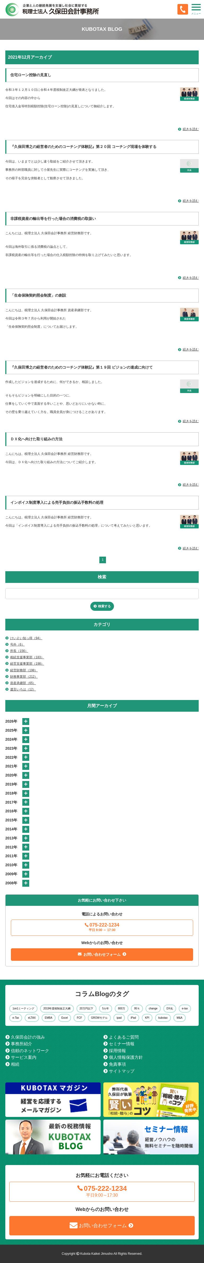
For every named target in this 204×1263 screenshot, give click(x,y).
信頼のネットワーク (30, 1050)
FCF (79, 1017)
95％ (137, 1008)
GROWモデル (99, 1017)
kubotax (163, 1017)
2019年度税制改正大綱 (56, 1008)
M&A (179, 1017)
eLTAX (32, 1017)
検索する (104, 606)
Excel (64, 1017)
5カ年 (105, 1008)
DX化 (170, 1008)
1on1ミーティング (23, 1008)
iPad (133, 1017)
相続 (15, 1064)
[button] (196, 9)
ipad (119, 1017)
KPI (147, 1017)
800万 (121, 1008)
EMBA (48, 1017)
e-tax (185, 1008)
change (153, 1008)
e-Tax (15, 1017)
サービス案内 (23, 1057)
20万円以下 (86, 1008)
